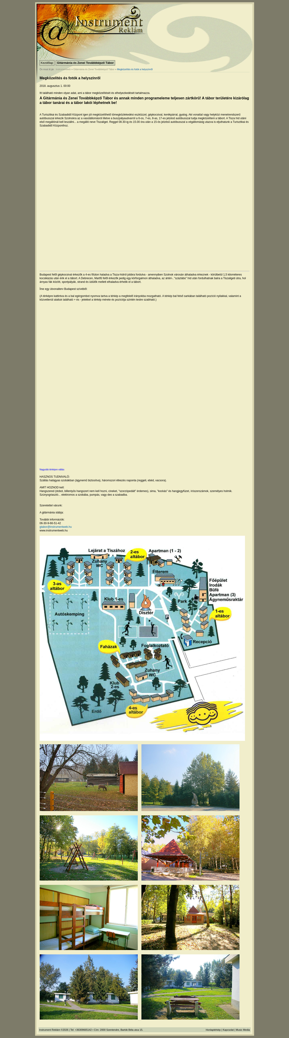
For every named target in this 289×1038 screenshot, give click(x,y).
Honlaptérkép (213, 1029)
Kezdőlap (47, 62)
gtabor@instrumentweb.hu (56, 526)
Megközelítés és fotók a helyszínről (135, 69)
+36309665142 (83, 1029)
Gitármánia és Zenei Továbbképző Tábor (85, 62)
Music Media (243, 1029)
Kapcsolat (228, 1029)
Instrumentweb (63, 69)
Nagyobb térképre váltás (52, 469)
